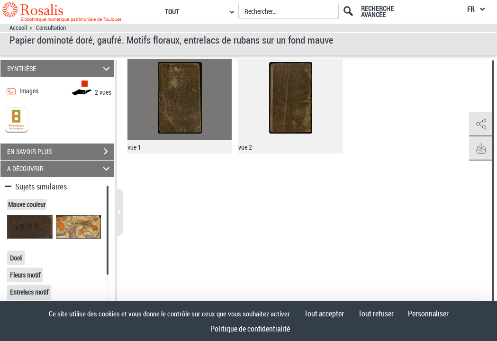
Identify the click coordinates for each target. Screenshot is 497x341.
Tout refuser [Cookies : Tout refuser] (376, 313)
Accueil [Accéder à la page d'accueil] (18, 28)
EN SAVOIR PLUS (60, 151)
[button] (480, 124)
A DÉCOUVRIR (60, 169)
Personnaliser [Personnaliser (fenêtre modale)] (428, 313)
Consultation (51, 28)
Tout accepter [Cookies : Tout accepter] (324, 313)
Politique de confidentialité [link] (250, 328)
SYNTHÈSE (60, 68)
